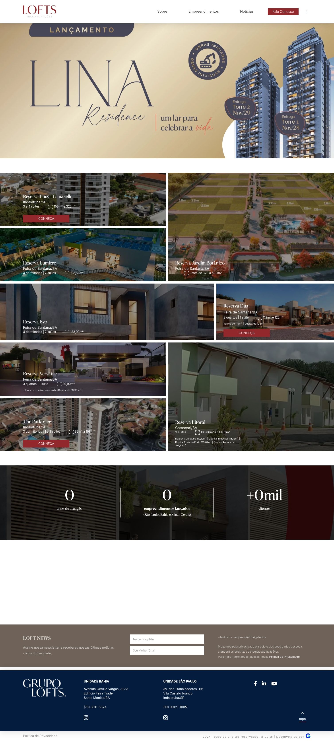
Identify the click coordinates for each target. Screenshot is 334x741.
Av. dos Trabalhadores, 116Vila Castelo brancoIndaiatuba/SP (183, 693)
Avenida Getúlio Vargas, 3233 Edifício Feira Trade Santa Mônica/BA (106, 693)
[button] (283, 11)
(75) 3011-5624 (95, 707)
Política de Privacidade (284, 656)
